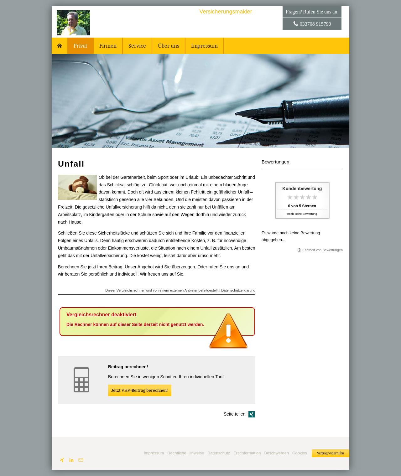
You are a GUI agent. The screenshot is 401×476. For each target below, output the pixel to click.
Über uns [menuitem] (168, 46)
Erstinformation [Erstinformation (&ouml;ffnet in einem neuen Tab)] (247, 453)
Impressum (154, 453)
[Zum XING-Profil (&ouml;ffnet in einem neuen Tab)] (62, 460)
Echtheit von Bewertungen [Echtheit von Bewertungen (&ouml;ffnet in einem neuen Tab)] (323, 250)
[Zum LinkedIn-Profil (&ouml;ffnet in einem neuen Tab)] (71, 460)
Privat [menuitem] (80, 46)
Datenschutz (218, 453)
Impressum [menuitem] (204, 46)
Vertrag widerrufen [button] (330, 453)
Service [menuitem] (137, 46)
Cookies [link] (299, 453)
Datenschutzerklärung (238, 290)
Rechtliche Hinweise (185, 453)
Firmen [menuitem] (108, 46)
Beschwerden (276, 453)
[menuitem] (60, 46)
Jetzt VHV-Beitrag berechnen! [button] (139, 390)
